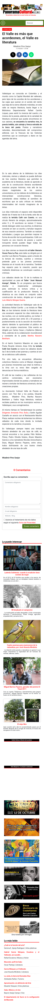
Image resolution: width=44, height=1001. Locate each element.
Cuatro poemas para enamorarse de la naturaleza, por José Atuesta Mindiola (22, 646)
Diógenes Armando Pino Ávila (15, 413)
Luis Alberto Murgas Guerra (13, 300)
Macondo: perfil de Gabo (13, 962)
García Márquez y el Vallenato (15, 969)
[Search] (34, 23)
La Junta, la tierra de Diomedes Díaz (17, 976)
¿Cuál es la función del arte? (14, 945)
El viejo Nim (22, 724)
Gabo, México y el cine (12, 990)
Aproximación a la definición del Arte (17, 983)
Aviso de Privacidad (27, 522)
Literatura (7, 29)
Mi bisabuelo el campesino (22, 610)
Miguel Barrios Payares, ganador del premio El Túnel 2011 (22, 688)
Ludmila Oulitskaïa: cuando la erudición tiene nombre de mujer (22, 574)
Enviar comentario (31, 526)
